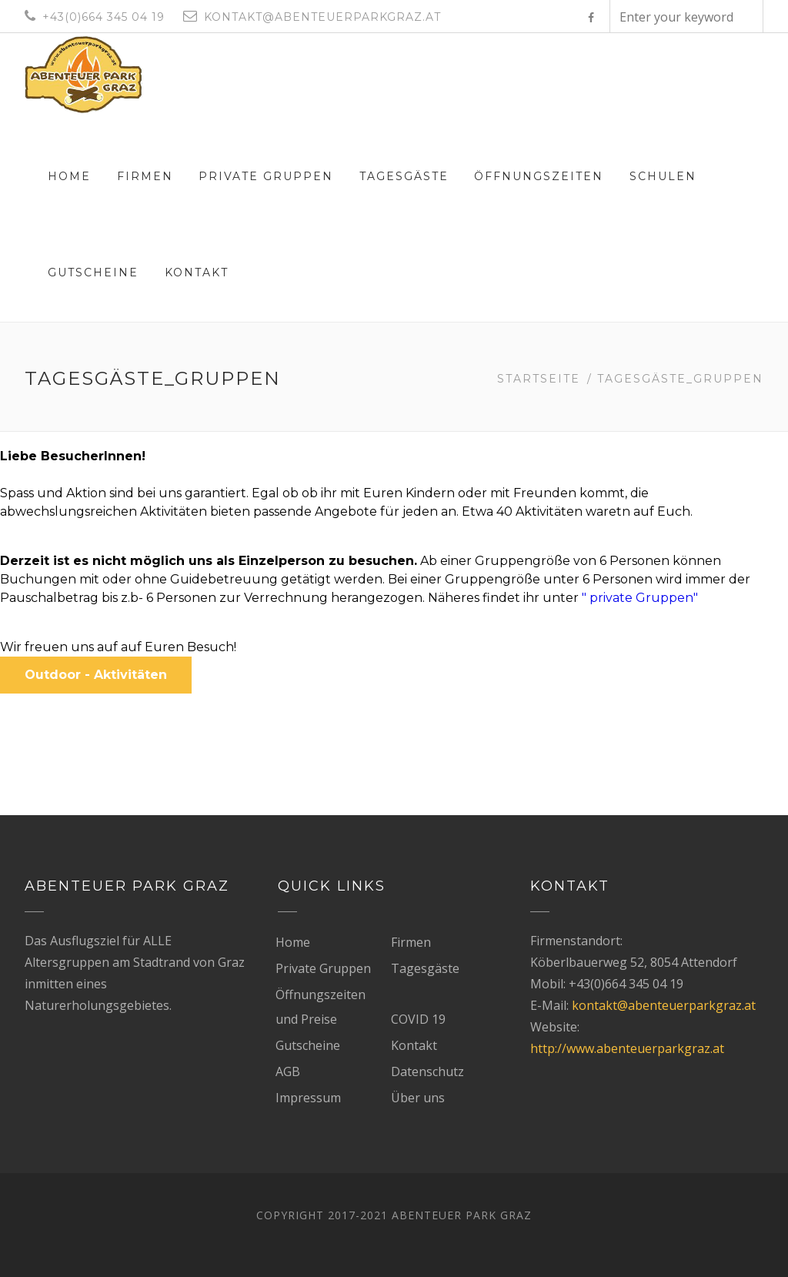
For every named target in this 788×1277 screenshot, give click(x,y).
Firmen (145, 176)
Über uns (418, 1097)
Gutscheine (93, 272)
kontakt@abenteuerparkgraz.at (664, 1005)
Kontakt (197, 272)
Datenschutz (427, 1071)
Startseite (538, 379)
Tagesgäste (404, 176)
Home (69, 176)
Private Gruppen (266, 176)
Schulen (662, 176)
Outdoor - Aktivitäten (96, 674)
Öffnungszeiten (538, 176)
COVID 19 (418, 1019)
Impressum (308, 1097)
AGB (287, 1071)
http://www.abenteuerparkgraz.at (627, 1048)
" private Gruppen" (641, 597)
